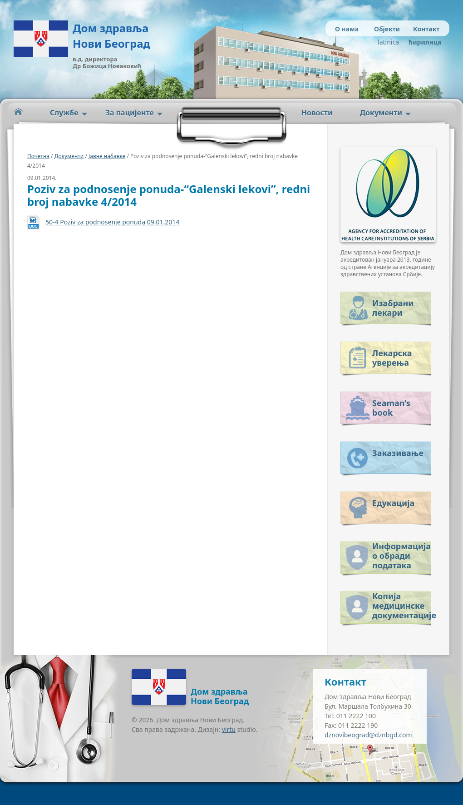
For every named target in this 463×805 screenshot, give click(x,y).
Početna (18, 112)
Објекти (387, 29)
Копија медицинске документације (401, 603)
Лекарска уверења (392, 358)
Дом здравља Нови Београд (111, 35)
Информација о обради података (401, 554)
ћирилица (423, 42)
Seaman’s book (391, 408)
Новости (317, 113)
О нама (347, 29)
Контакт (426, 29)
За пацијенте (130, 113)
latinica (388, 42)
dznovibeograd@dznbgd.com (368, 734)
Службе (64, 113)
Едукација (393, 502)
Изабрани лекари (393, 308)
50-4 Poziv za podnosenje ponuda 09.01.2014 (112, 222)
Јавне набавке (107, 156)
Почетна (38, 156)
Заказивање (398, 452)
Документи (381, 113)
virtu (229, 729)
